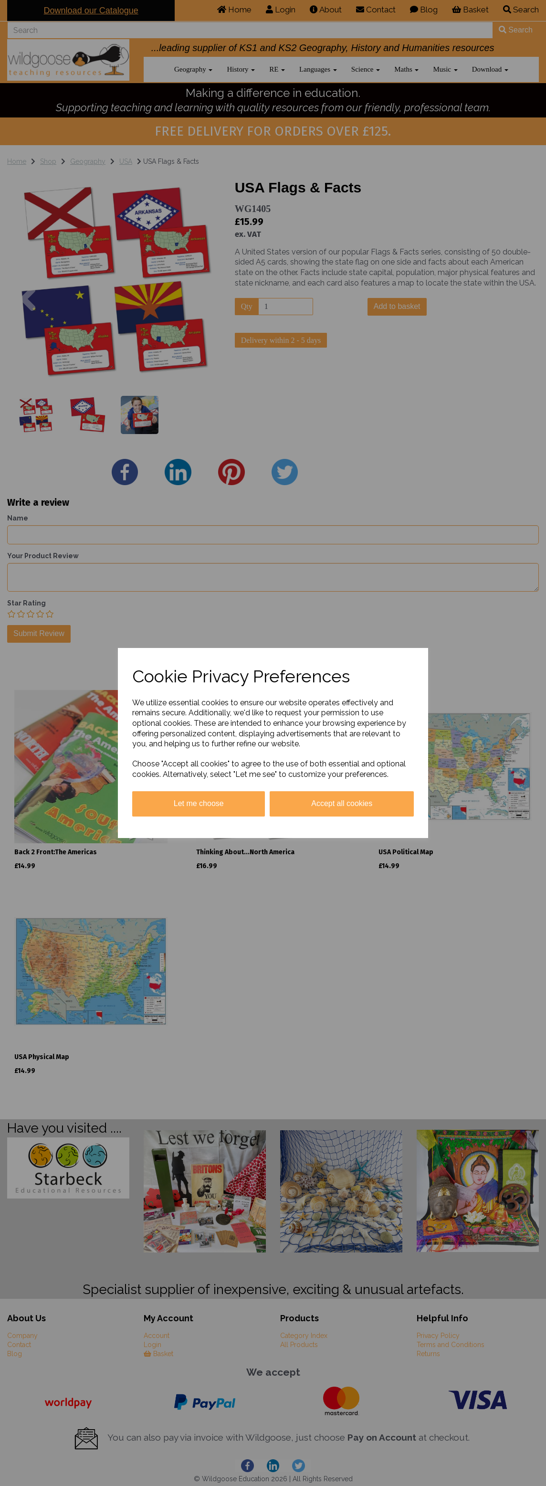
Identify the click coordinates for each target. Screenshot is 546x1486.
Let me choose (199, 803)
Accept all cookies (341, 803)
